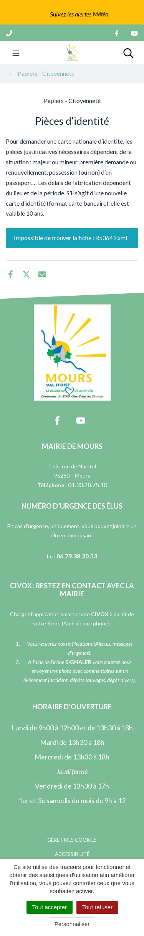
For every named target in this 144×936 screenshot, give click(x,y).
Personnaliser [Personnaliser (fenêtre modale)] (72, 924)
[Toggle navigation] (16, 52)
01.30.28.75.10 (87, 484)
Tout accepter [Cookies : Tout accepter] (49, 907)
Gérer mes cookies (72, 840)
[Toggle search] (128, 52)
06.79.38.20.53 (76, 556)
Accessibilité (72, 854)
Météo (100, 14)
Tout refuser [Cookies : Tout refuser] (97, 907)
